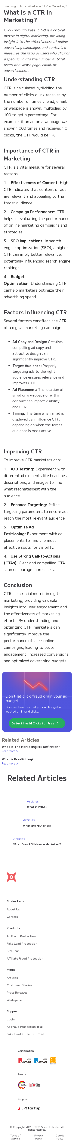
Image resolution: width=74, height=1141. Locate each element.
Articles (12, 977)
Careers (12, 916)
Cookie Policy (60, 1137)
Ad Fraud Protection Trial (25, 1026)
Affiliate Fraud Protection (25, 958)
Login (11, 1019)
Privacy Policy (38, 1137)
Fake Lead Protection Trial (25, 1034)
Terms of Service (15, 1137)
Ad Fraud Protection (21, 936)
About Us (13, 909)
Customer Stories (19, 985)
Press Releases (17, 992)
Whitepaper (15, 999)
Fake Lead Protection (22, 943)
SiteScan (13, 950)
